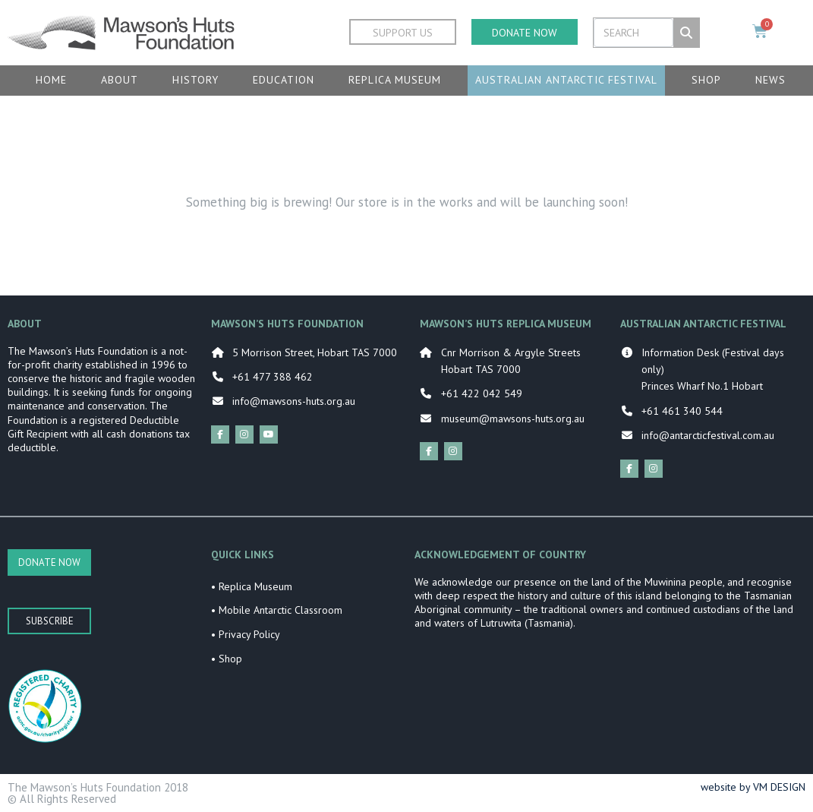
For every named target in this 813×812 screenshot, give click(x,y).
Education (283, 80)
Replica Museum (394, 80)
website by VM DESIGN (753, 787)
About (119, 80)
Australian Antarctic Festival (566, 80)
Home (51, 80)
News (770, 80)
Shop (706, 80)
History (195, 80)
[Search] (686, 32)
